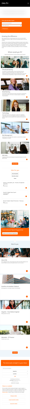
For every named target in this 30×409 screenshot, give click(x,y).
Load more (15, 352)
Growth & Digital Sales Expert (9, 192)
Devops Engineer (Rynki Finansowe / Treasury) (13, 200)
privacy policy (11, 380)
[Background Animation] (15, 9)
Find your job (5, 28)
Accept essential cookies (14, 399)
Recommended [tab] (15, 173)
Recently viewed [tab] (15, 176)
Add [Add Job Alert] (15, 376)
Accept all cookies (13, 403)
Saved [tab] (15, 178)
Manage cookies (5, 392)
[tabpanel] (15, 194)
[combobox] (12, 25)
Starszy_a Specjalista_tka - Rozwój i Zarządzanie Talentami (13, 183)
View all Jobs (15, 163)
